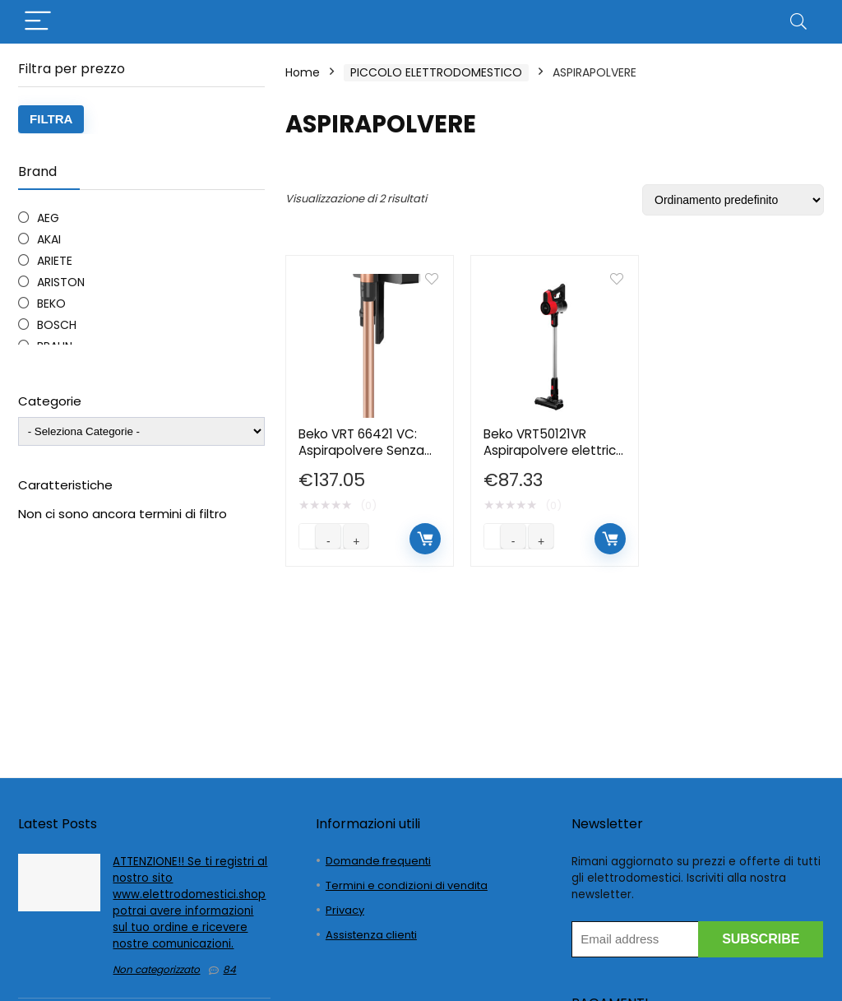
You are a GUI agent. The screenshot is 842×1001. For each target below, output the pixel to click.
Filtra (51, 119)
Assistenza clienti (371, 935)
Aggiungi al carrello (425, 539)
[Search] (798, 22)
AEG (48, 218)
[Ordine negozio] (733, 199)
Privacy (345, 910)
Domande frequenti (378, 861)
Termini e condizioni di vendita (407, 885)
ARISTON (61, 282)
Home (302, 72)
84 (229, 969)
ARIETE (54, 261)
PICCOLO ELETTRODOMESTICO (436, 72)
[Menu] (38, 22)
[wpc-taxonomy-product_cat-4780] (141, 431)
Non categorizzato (156, 969)
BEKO (51, 303)
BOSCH (56, 325)
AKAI (49, 239)
